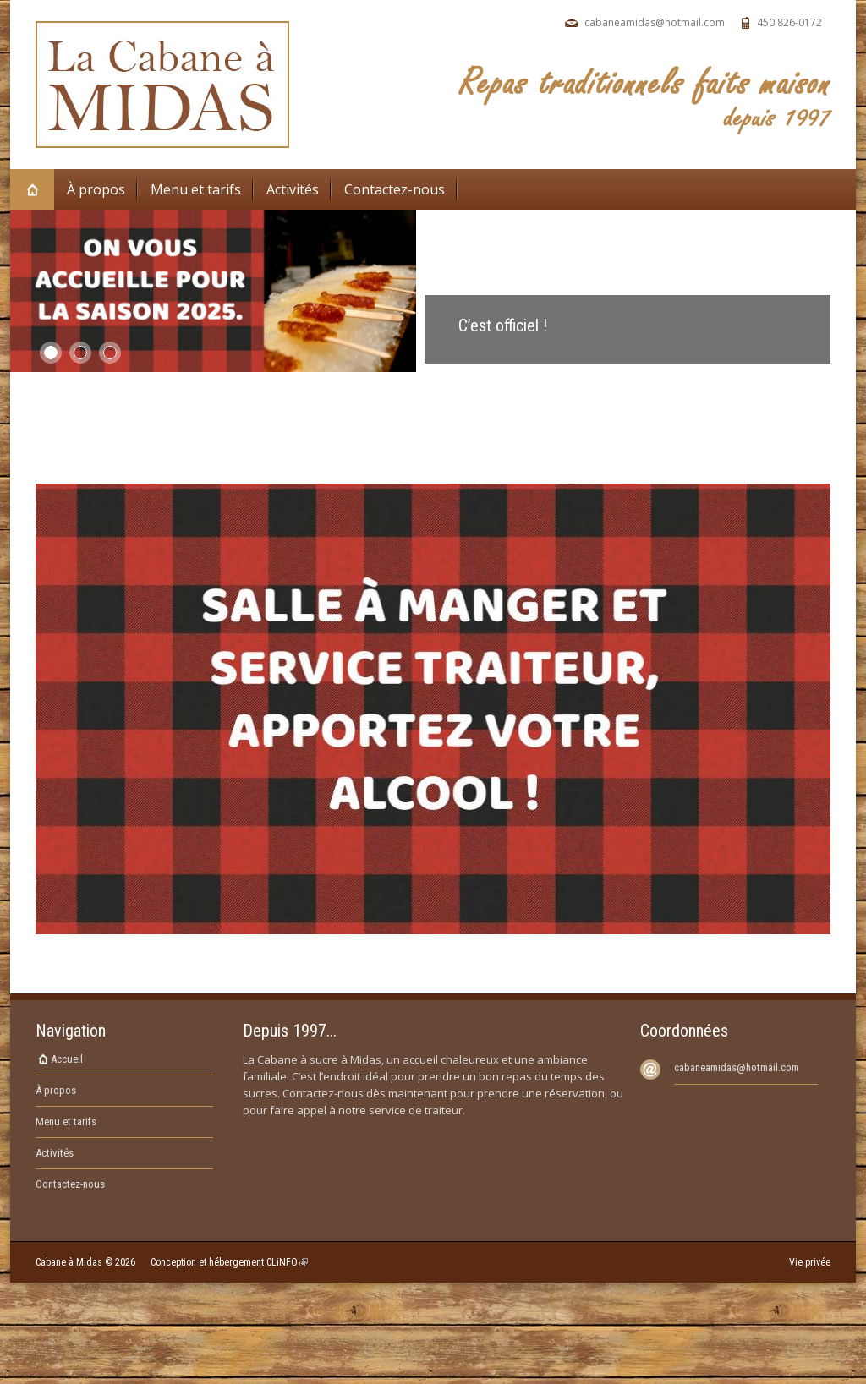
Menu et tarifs (196, 189)
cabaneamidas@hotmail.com (654, 22)
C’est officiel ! (502, 325)
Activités (292, 189)
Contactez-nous (394, 189)
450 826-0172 (789, 22)
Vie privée (809, 1262)
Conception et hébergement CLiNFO (229, 1262)
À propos (96, 189)
